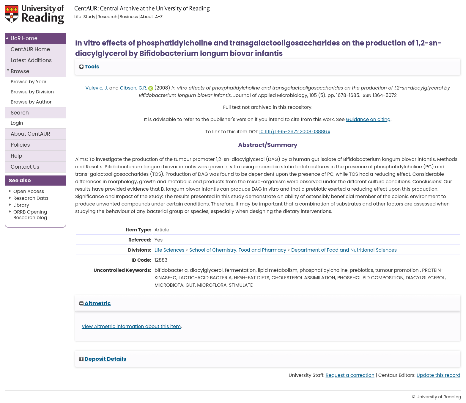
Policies (20, 144)
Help (16, 155)
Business (128, 17)
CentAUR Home (30, 49)
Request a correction (350, 375)
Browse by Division (32, 91)
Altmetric (95, 303)
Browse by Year (29, 81)
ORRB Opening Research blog (30, 214)
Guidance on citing (368, 119)
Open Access (28, 191)
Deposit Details (102, 359)
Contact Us (25, 166)
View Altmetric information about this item (131, 326)
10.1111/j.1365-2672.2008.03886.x (294, 131)
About (30, 133)
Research (107, 17)
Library (21, 205)
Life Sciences (169, 250)
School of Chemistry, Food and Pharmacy (237, 250)
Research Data (30, 198)
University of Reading (51, 17)
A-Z (159, 17)
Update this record (438, 375)
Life (77, 17)
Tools (89, 66)
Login (17, 123)
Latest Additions (31, 60)
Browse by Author (31, 101)
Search (20, 112)
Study (89, 17)
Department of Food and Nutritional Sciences (344, 250)
